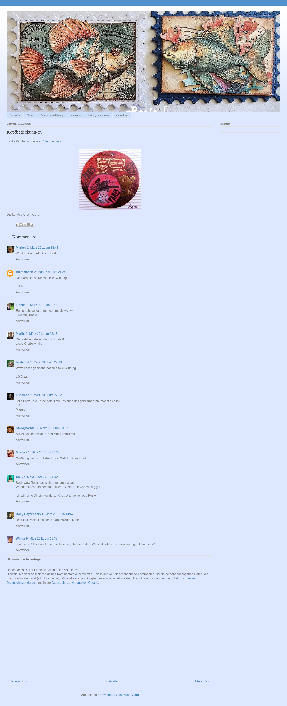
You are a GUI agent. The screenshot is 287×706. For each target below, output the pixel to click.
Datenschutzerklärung (52, 115)
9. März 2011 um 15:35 (42, 538)
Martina (21, 452)
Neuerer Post (19, 681)
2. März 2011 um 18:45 (43, 247)
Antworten (23, 259)
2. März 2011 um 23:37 (52, 428)
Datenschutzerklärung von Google (75, 582)
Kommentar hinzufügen (25, 559)
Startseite (15, 115)
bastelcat (22, 362)
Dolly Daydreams (28, 514)
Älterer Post (202, 681)
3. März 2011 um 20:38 (44, 452)
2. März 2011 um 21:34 (50, 272)
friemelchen (24, 272)
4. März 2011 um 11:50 (42, 476)
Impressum (75, 115)
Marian (21, 247)
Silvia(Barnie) (25, 428)
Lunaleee (22, 395)
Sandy (20, 476)
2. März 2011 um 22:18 (46, 362)
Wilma (20, 538)
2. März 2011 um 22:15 (41, 333)
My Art (30, 115)
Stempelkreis (52, 141)
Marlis (20, 333)
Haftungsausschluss (98, 115)
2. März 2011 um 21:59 (42, 305)
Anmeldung (122, 115)
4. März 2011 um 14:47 (57, 514)
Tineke (20, 305)
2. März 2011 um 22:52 (46, 395)
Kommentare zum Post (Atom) (118, 694)
